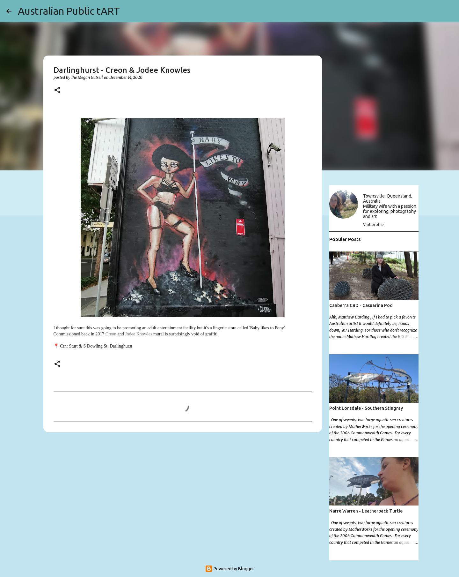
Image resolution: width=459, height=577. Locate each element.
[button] (57, 90)
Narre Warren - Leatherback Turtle (366, 510)
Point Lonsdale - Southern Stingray (366, 408)
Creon (111, 334)
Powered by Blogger (229, 568)
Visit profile (373, 224)
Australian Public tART (69, 11)
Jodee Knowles (138, 334)
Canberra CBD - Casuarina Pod (361, 305)
